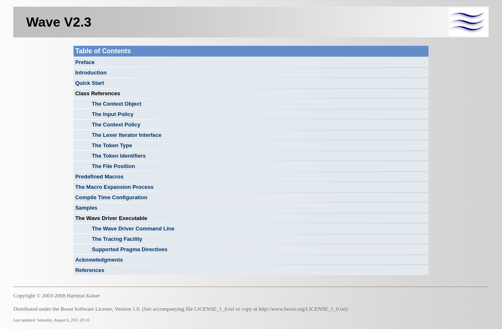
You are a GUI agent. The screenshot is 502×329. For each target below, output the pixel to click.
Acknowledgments (99, 260)
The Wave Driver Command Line (133, 228)
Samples (86, 208)
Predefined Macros (99, 176)
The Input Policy (112, 114)
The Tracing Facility (117, 239)
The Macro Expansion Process (114, 187)
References (89, 270)
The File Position (113, 166)
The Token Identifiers (119, 156)
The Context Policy (116, 124)
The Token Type (112, 145)
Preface (85, 62)
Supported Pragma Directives (129, 249)
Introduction (91, 72)
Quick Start (89, 83)
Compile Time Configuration (111, 197)
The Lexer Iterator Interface (127, 135)
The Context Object (116, 104)
